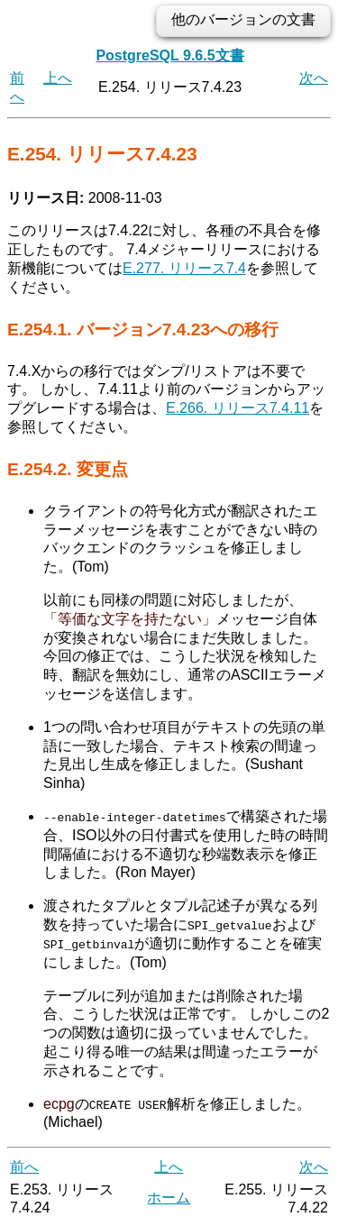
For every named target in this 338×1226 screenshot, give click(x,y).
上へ (57, 78)
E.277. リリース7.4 (184, 268)
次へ (313, 78)
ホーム (168, 1197)
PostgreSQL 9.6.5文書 (169, 55)
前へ (24, 1167)
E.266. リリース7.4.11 (237, 408)
